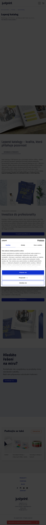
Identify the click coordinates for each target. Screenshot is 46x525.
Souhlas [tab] (8, 245)
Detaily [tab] (23, 245)
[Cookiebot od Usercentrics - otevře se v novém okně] (37, 241)
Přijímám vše (23, 272)
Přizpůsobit (23, 277)
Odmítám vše (23, 283)
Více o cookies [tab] (38, 245)
